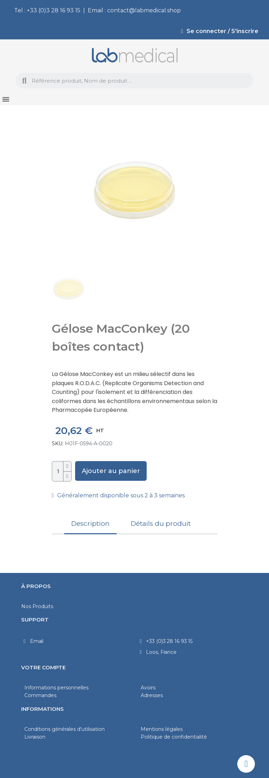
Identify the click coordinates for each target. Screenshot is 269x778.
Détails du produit (161, 523)
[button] (54, 191)
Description (90, 523)
